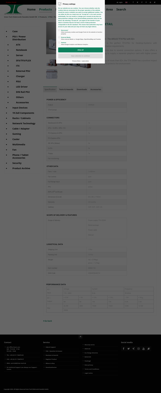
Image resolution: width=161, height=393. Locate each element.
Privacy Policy (76, 61)
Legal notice (85, 61)
